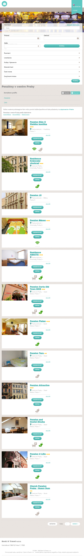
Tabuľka (66, 93)
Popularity (7, 98)
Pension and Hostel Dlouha (37, 421)
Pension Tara (37, 353)
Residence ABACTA (35, 253)
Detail (37, 143)
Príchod (6, 35)
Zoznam (76, 93)
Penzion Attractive (39, 385)
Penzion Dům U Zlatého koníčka (38, 123)
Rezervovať (37, 139)
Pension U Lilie (38, 454)
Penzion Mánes (38, 220)
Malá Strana (25, 114)
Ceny (5, 102)
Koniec (75, 524)
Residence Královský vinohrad (35, 161)
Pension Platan (38, 321)
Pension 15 (36, 195)
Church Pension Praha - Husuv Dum (40, 487)
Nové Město (16, 114)
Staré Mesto (7, 114)
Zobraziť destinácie (73, 25)
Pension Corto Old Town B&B (39, 288)
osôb (6, 43)
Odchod (46, 35)
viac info (48, 135)
